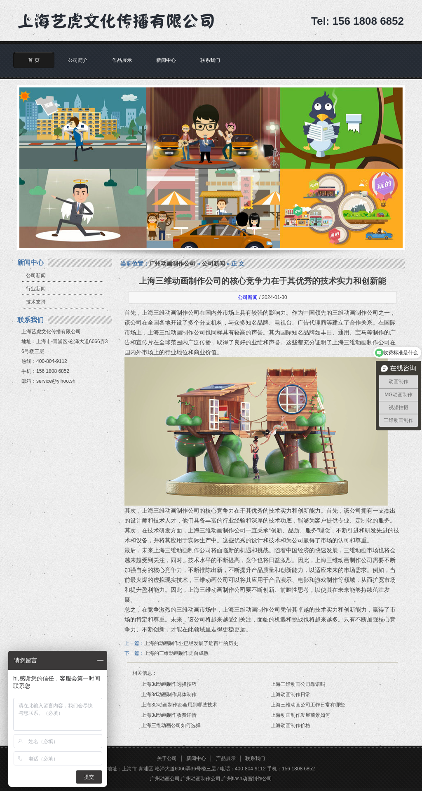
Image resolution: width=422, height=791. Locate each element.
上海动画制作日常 (290, 694)
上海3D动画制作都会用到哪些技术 (179, 705)
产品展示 (226, 758)
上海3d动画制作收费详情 (168, 715)
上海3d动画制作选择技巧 (168, 684)
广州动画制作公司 (172, 263)
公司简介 (78, 60)
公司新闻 (36, 275)
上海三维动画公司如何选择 (171, 725)
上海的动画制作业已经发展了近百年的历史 (191, 643)
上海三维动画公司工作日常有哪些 (308, 705)
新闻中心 (166, 60)
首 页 (33, 60)
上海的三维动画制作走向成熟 (176, 653)
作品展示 (122, 60)
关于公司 (167, 758)
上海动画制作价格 (290, 725)
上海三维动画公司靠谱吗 (298, 684)
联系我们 (210, 60)
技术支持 (36, 302)
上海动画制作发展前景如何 (300, 715)
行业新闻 (36, 289)
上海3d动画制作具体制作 (168, 694)
